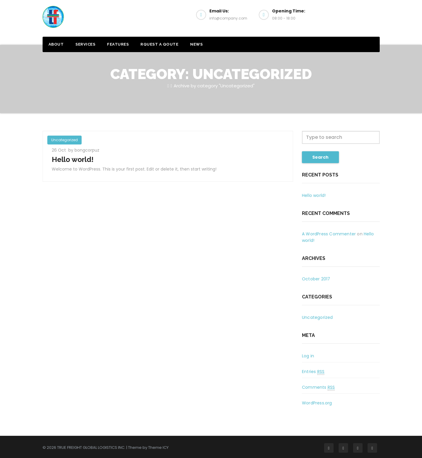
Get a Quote (351, 17)
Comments (318, 387)
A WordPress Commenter (329, 234)
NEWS (196, 44)
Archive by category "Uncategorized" (214, 86)
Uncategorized (64, 139)
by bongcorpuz (83, 150)
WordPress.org (317, 403)
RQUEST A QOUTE (159, 44)
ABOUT (56, 44)
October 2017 (316, 279)
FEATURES (118, 44)
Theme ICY (158, 447)
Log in (308, 356)
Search (320, 157)
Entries (313, 372)
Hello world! (72, 159)
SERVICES (85, 44)
